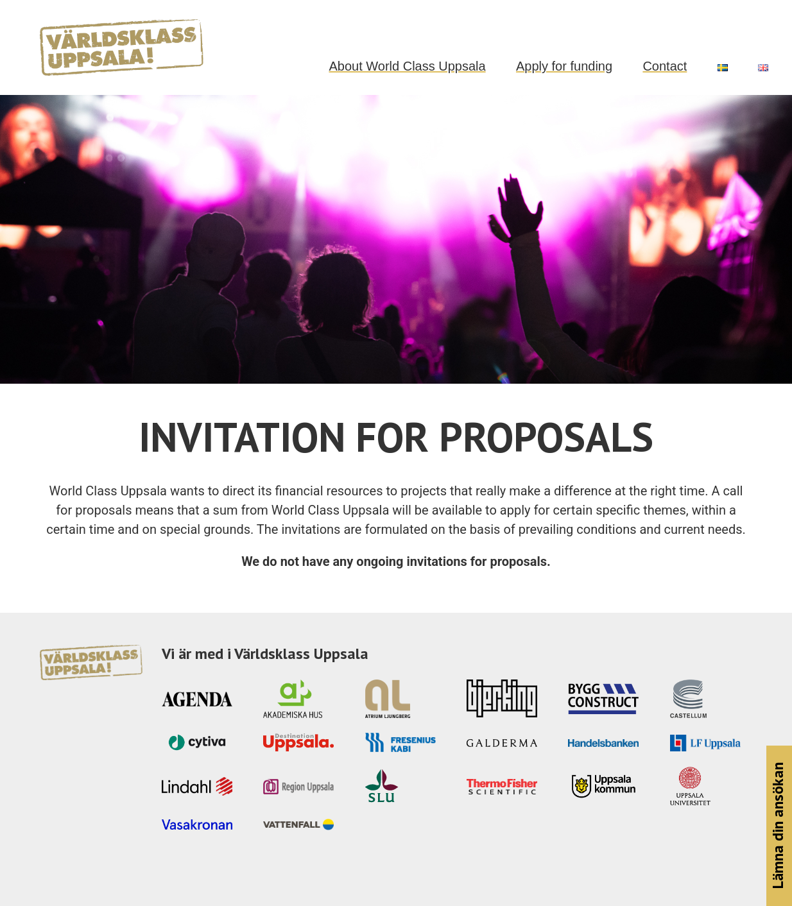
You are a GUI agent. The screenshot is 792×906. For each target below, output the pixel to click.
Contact (664, 66)
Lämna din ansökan (778, 826)
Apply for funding (564, 66)
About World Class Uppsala (407, 66)
